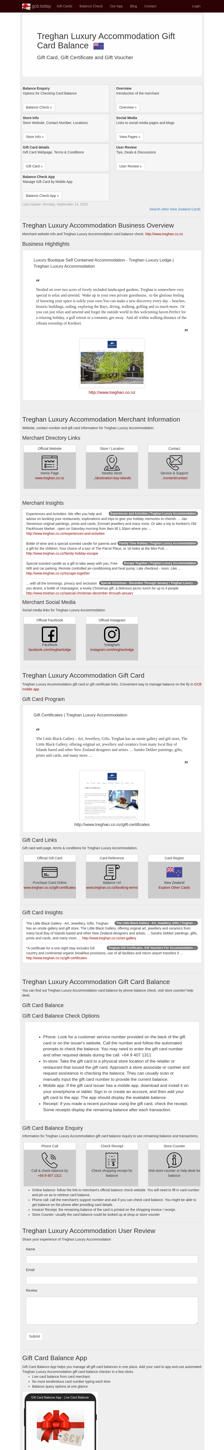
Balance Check (91, 6)
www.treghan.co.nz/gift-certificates (50, 887)
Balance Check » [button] (39, 107)
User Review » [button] (130, 166)
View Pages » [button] (129, 137)
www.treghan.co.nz (49, 478)
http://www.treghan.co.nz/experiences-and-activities (65, 533)
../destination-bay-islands (112, 478)
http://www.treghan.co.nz (164, 234)
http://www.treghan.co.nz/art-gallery (109, 938)
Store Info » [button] (35, 137)
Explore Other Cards (174, 887)
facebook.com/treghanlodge (50, 650)
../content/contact (174, 478)
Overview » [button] (128, 107)
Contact (150, 6)
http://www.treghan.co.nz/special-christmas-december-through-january (79, 593)
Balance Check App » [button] (42, 196)
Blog (133, 6)
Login (196, 6)
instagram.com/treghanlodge (112, 650)
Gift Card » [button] (34, 166)
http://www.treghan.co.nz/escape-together (58, 573)
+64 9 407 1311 (50, 1175)
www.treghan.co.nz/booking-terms (112, 887)
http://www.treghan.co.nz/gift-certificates (56, 958)
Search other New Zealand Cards (175, 209)
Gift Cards (64, 6)
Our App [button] (116, 6)
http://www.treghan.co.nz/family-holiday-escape (62, 553)
